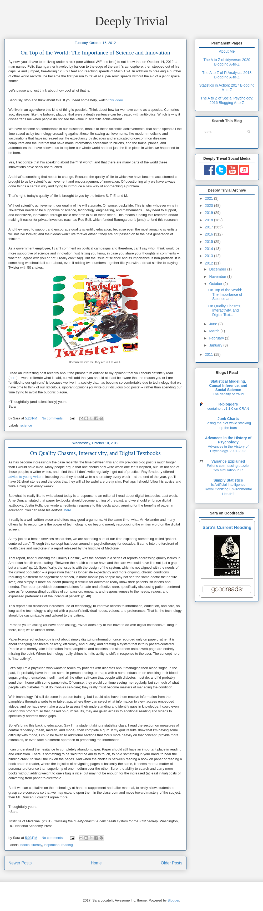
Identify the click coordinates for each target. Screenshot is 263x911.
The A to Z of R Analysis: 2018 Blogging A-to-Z (227, 75)
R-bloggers (228, 404)
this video (116, 100)
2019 (209, 213)
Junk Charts (228, 419)
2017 (209, 227)
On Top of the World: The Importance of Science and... (225, 294)
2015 (209, 241)
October (216, 284)
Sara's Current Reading (227, 527)
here (12, 378)
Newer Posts (20, 863)
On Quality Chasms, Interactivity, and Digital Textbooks (95, 453)
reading (67, 845)
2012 (209, 263)
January (216, 345)
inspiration (51, 845)
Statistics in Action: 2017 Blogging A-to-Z (226, 87)
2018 (209, 220)
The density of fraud (228, 394)
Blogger (173, 900)
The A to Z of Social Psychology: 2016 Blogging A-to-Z (226, 100)
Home (96, 863)
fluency (36, 845)
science (26, 425)
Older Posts (171, 863)
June (213, 324)
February (217, 338)
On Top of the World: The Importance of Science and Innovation (95, 52)
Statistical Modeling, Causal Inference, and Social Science (228, 385)
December (218, 269)
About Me (227, 51)
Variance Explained (228, 461)
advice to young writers (25, 477)
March (214, 331)
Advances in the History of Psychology (228, 440)
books (25, 845)
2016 (209, 234)
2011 (209, 354)
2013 (209, 256)
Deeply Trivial (131, 21)
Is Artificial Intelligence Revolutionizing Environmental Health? (228, 489)
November (218, 276)
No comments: (53, 418)
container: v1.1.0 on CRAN (228, 409)
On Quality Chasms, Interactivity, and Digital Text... (224, 310)
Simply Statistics (228, 480)
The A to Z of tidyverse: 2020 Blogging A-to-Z (226, 62)
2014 (209, 249)
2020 (209, 205)
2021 (209, 198)
